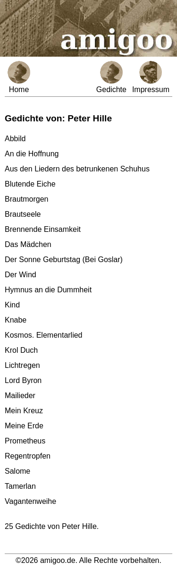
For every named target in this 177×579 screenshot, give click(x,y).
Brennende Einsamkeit (43, 229)
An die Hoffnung (32, 154)
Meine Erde (24, 426)
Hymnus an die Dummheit (48, 290)
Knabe (15, 320)
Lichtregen (22, 365)
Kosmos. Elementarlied (44, 335)
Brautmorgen (27, 199)
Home (19, 77)
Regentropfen (28, 456)
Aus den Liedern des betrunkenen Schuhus (77, 169)
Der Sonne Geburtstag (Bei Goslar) (64, 259)
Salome (17, 471)
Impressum (150, 77)
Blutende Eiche (30, 184)
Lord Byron (23, 380)
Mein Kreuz (24, 411)
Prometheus (25, 441)
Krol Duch (21, 350)
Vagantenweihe (30, 501)
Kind (12, 305)
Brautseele (23, 214)
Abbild (15, 139)
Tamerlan (20, 486)
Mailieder (20, 396)
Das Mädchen (28, 244)
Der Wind (20, 275)
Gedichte (111, 77)
